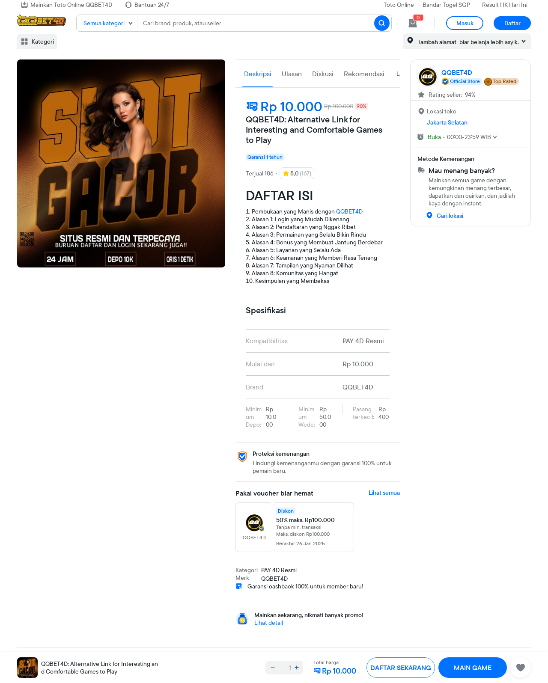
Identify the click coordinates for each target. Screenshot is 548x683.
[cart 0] (412, 23)
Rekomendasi (364, 73)
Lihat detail (268, 623)
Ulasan (292, 73)
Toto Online (399, 5)
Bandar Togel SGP (446, 5)
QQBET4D (349, 211)
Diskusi (323, 73)
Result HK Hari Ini (504, 5)
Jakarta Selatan (447, 122)
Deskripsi (257, 73)
